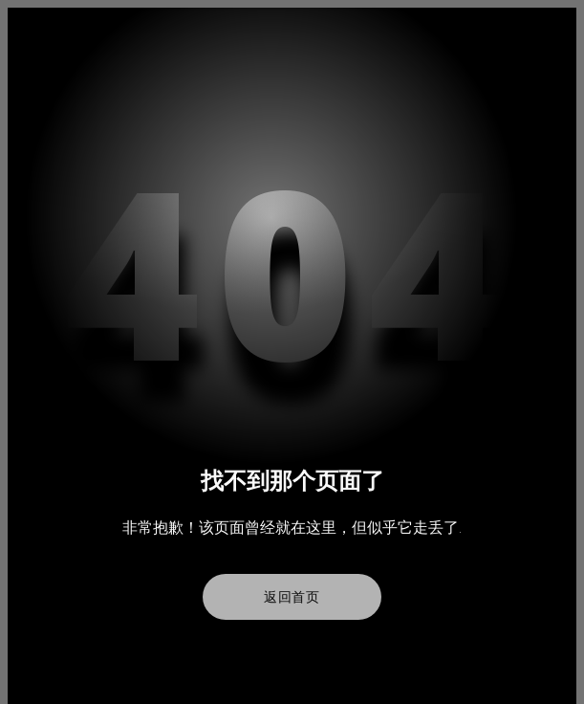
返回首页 (292, 597)
